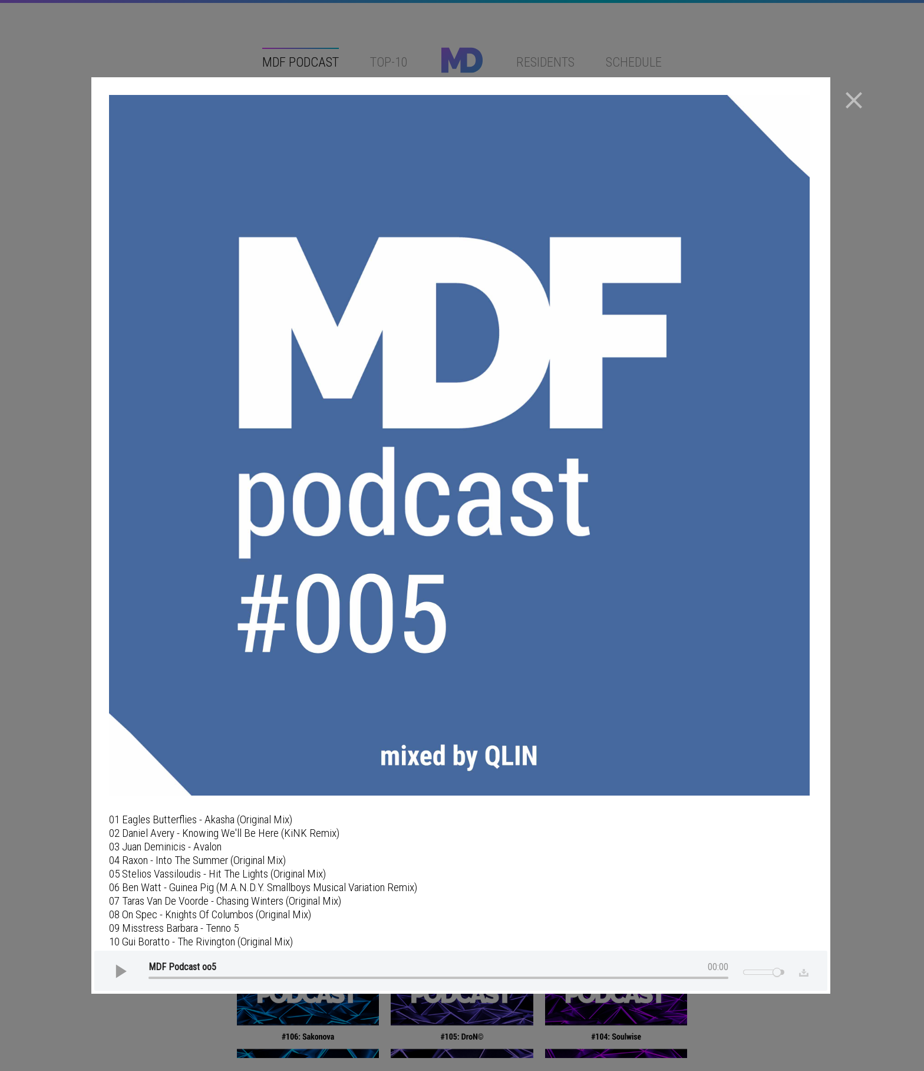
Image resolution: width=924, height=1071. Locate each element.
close (854, 100)
